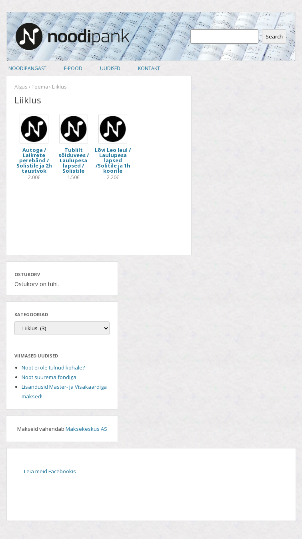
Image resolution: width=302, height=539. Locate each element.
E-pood (73, 68)
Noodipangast (27, 68)
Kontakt (149, 68)
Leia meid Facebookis (50, 471)
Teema (40, 86)
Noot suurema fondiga (49, 377)
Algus (21, 86)
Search (274, 36)
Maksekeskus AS (86, 428)
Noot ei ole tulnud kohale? (53, 367)
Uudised (110, 68)
